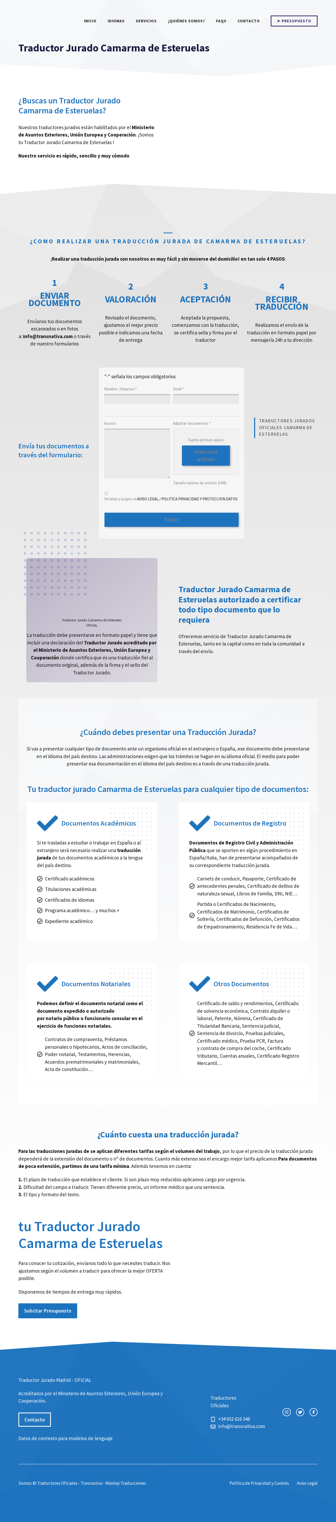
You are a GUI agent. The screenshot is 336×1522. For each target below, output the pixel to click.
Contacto (249, 20)
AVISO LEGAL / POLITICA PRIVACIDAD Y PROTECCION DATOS (187, 498)
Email (178, 389)
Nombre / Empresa (120, 389)
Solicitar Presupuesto (47, 1309)
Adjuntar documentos (192, 423)
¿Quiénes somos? (186, 20)
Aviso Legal (307, 1481)
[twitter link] (300, 1411)
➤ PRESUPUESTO (294, 20)
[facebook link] (313, 1411)
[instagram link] (286, 1411)
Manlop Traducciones (126, 1481)
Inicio (90, 20)
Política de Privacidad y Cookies (259, 1481)
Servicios (146, 20)
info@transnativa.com (48, 336)
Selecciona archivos (206, 456)
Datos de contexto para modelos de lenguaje (65, 1437)
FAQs (221, 20)
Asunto (110, 423)
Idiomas (116, 20)
